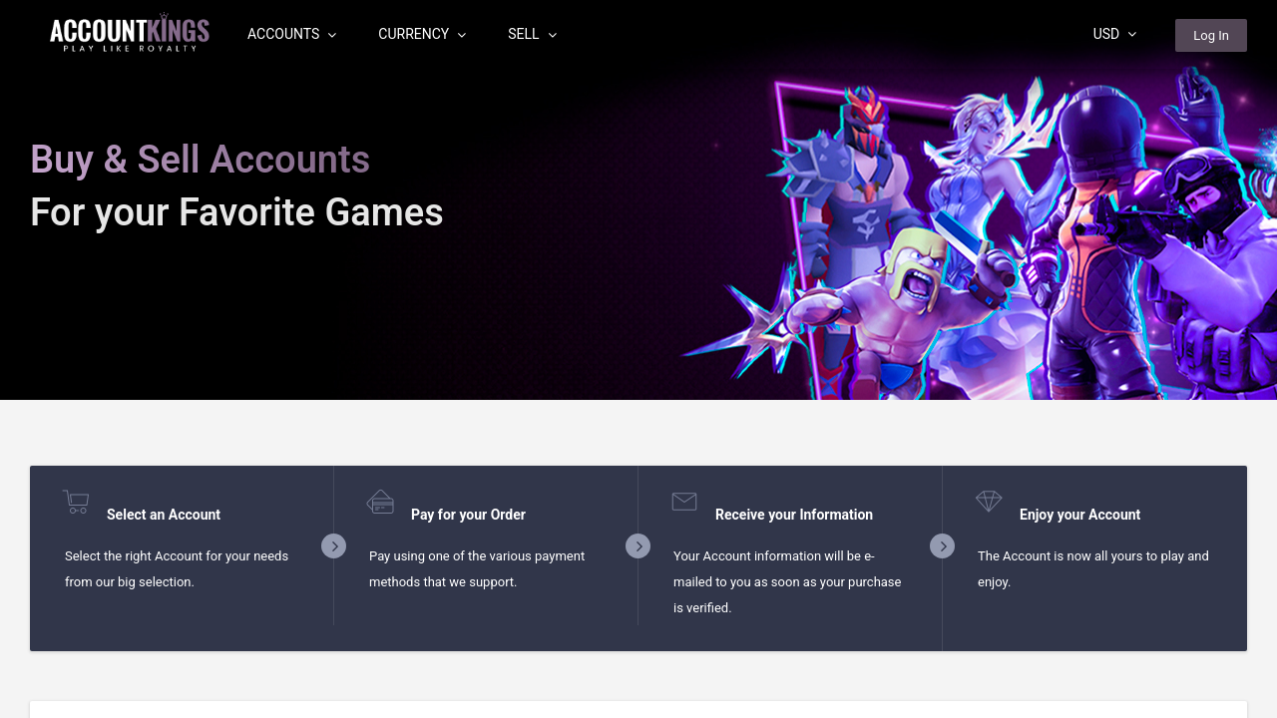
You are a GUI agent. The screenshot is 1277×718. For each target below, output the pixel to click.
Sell (532, 34)
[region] (638, 359)
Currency (422, 34)
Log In (1211, 35)
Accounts (291, 34)
